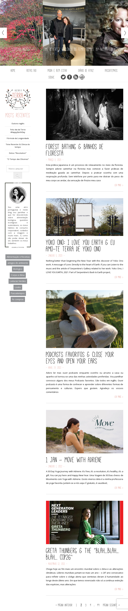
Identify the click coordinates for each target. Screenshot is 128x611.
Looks (18, 287)
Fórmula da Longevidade (18, 138)
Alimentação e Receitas (18, 256)
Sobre (51, 77)
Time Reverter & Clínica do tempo (18, 145)
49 (98, 605)
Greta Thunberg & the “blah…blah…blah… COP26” (82, 554)
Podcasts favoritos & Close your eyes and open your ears (80, 357)
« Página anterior (64, 605)
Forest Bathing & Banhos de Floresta (75, 150)
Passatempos (111, 71)
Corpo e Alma (17, 275)
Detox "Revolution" (17, 153)
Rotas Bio (31, 71)
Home (13, 71)
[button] (17, 175)
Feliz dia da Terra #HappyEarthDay (17, 130)
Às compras (18, 299)
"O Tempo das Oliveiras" (18, 159)
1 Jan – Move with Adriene (74, 460)
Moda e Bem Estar (57, 71)
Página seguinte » (111, 605)
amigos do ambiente (18, 262)
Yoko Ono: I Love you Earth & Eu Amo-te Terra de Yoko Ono (80, 245)
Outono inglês (18, 123)
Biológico (17, 268)
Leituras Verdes (18, 281)
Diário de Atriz (86, 71)
